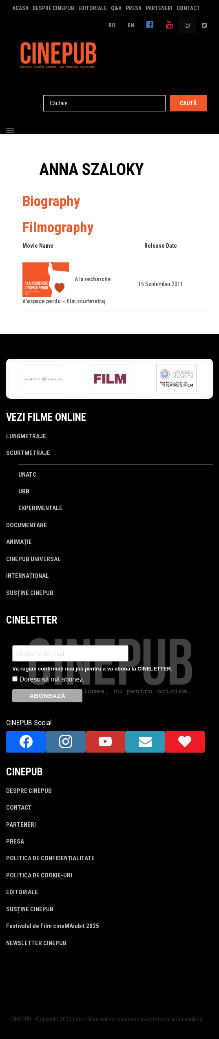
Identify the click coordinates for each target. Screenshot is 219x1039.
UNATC (27, 474)
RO (111, 25)
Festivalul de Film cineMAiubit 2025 (52, 926)
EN (131, 25)
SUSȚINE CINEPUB (29, 593)
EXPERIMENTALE (40, 508)
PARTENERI (159, 8)
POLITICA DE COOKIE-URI (39, 875)
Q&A (116, 8)
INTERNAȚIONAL (27, 575)
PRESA (134, 8)
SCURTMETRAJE (28, 453)
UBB (23, 491)
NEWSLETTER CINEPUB (36, 943)
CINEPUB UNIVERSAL (33, 559)
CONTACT (188, 8)
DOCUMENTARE (26, 525)
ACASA (20, 8)
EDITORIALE (92, 8)
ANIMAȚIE (19, 542)
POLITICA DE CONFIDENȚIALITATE (50, 858)
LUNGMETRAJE (26, 436)
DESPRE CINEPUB (53, 8)
